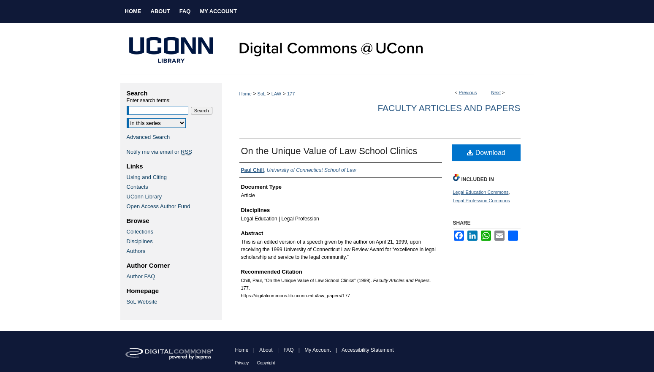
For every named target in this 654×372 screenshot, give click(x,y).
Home (245, 93)
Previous (468, 92)
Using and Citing (147, 177)
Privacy (242, 363)
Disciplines (140, 241)
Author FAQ (141, 276)
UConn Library (144, 196)
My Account (317, 350)
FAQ (288, 350)
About (265, 350)
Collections (140, 231)
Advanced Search (148, 137)
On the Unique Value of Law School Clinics (329, 151)
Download (486, 152)
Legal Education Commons (481, 192)
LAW (276, 93)
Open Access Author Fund (158, 206)
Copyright (266, 363)
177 (291, 93)
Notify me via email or (159, 152)
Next (496, 92)
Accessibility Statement (367, 350)
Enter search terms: (149, 100)
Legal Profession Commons (481, 200)
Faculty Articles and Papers (448, 108)
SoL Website (142, 302)
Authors (136, 251)
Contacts (137, 187)
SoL (262, 93)
